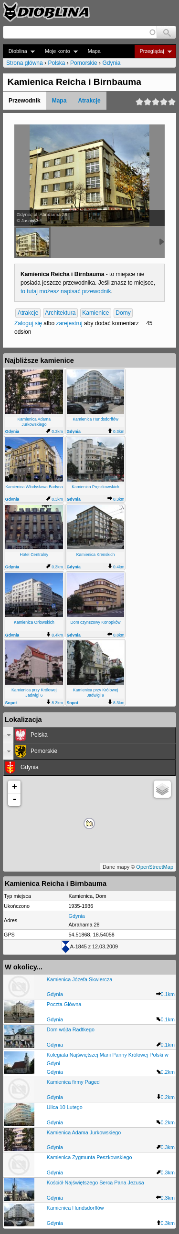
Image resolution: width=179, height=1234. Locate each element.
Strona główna (24, 63)
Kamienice (95, 313)
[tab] (89, 735)
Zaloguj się (28, 323)
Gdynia (111, 63)
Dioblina (19, 51)
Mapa (94, 51)
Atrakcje (89, 100)
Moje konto (58, 51)
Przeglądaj (153, 51)
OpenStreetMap (154, 867)
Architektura (60, 313)
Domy (123, 313)
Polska (56, 63)
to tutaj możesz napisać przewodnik (66, 291)
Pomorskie (83, 63)
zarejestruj (69, 323)
